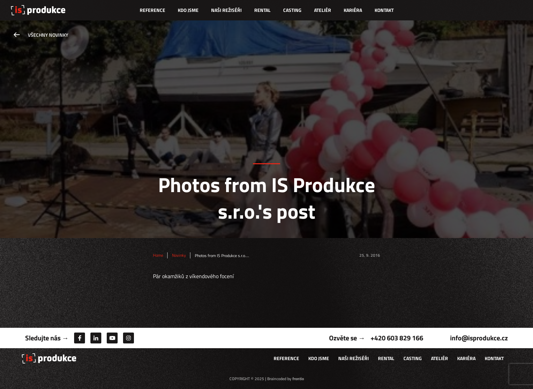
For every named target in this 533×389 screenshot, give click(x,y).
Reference (152, 10)
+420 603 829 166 (397, 338)
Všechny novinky (48, 34)
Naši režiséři (226, 10)
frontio (298, 378)
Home (158, 255)
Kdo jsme (188, 10)
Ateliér (322, 10)
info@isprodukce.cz (479, 338)
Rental (262, 10)
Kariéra (353, 10)
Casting (292, 10)
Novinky (179, 255)
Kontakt (384, 10)
